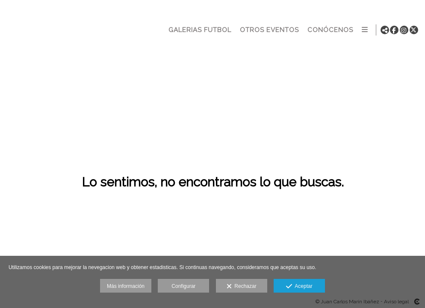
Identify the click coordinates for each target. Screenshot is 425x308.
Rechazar (242, 286)
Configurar (183, 286)
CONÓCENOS (329, 30)
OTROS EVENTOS (268, 30)
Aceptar (299, 286)
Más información (126, 286)
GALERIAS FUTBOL (199, 30)
